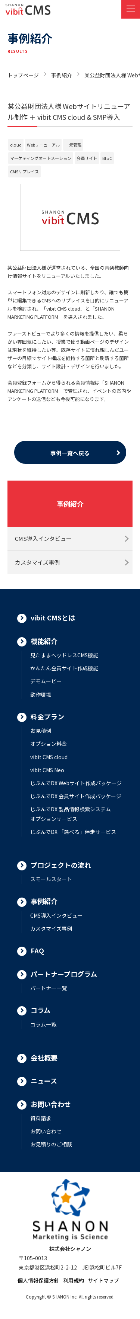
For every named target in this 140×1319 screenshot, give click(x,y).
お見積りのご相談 (51, 1144)
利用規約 (73, 1280)
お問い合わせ (51, 1104)
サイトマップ (103, 1280)
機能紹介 (44, 641)
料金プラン (47, 716)
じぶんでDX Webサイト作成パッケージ (76, 783)
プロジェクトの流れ (61, 865)
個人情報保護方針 (38, 1280)
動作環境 (40, 694)
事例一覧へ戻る (70, 453)
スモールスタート (51, 879)
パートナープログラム (64, 974)
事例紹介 (61, 75)
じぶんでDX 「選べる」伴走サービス (73, 831)
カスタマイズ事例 (37, 562)
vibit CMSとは (53, 617)
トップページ (23, 75)
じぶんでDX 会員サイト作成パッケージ (75, 796)
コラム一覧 (43, 1024)
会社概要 (44, 1057)
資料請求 (40, 1118)
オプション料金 (48, 743)
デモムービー (46, 681)
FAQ (37, 950)
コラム (40, 1010)
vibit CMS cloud (49, 757)
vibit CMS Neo (47, 770)
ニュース (44, 1080)
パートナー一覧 (48, 988)
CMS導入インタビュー (43, 538)
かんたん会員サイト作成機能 (64, 668)
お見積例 (40, 730)
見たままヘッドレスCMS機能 (64, 655)
